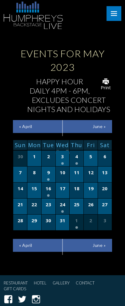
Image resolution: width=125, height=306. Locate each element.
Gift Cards (15, 288)
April (25, 126)
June (99, 126)
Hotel (40, 282)
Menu (114, 13)
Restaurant (16, 282)
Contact (85, 282)
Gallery (61, 282)
